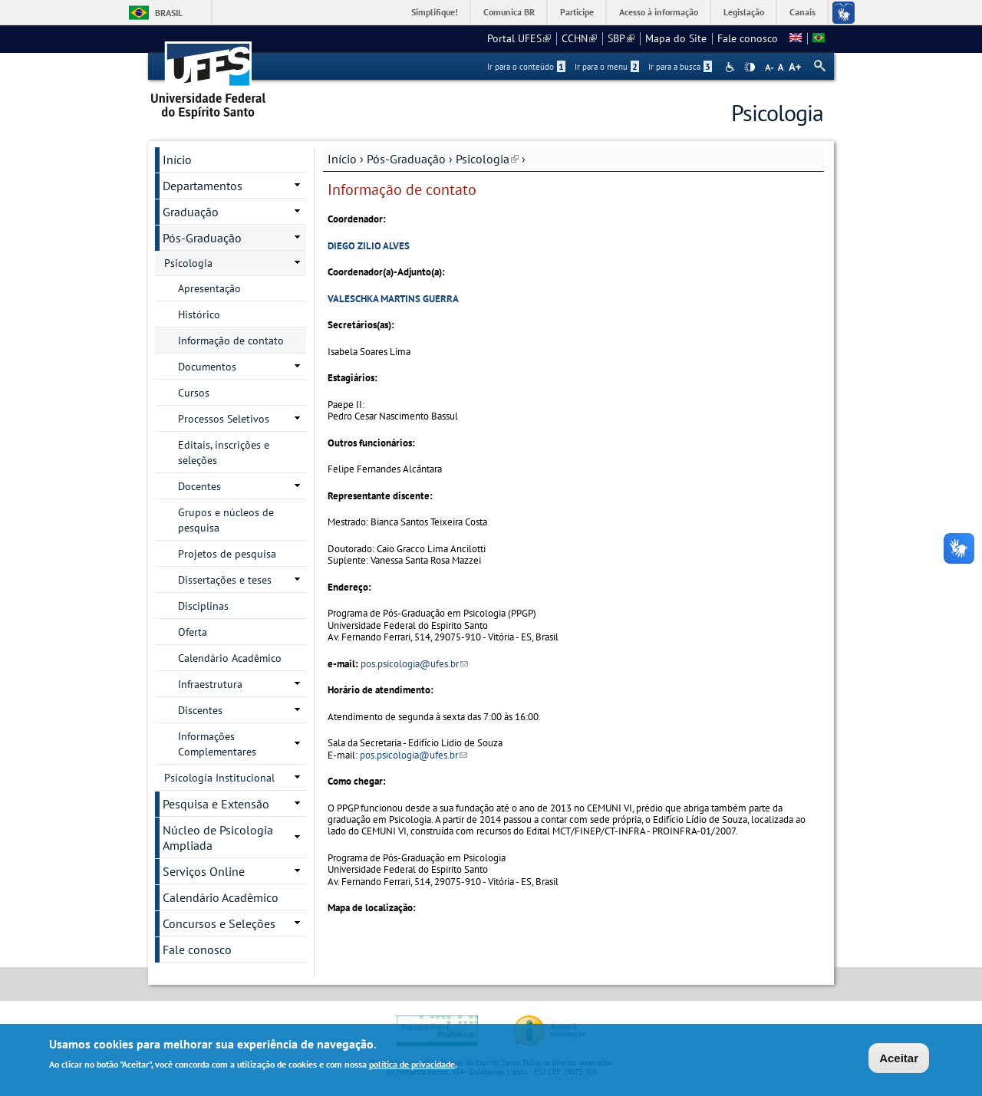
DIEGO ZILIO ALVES (369, 245)
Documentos (207, 367)
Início (342, 158)
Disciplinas (203, 606)
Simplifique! (434, 12)
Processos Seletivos (223, 419)
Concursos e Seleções (219, 923)
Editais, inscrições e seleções (223, 452)
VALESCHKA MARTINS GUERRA (393, 298)
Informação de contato (231, 340)
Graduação (191, 211)
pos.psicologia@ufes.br (414, 663)
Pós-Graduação (406, 158)
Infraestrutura (210, 684)
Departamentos (202, 185)
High (749, 67)
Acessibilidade (731, 67)
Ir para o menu (607, 66)
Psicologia (487, 158)
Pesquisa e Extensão (216, 803)
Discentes (200, 710)
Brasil (169, 12)
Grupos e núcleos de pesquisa (226, 520)
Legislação (743, 12)
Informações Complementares (217, 744)
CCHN (579, 38)
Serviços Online (204, 871)
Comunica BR (509, 12)
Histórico (199, 314)
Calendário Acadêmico (230, 658)
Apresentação (209, 288)
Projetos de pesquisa (227, 554)
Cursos (193, 393)
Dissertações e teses (225, 580)
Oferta (192, 632)
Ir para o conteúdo (526, 66)
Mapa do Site (676, 38)
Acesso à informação (658, 12)
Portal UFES (519, 38)
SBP (621, 38)
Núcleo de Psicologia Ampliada (218, 837)
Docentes (199, 486)
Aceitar (898, 1059)
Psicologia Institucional (219, 778)
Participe (577, 12)
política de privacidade (412, 1066)
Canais (802, 12)
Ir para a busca (680, 66)
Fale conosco (747, 38)
